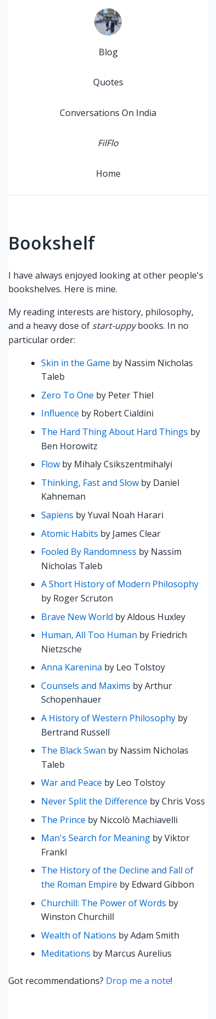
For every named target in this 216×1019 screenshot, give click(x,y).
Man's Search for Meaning (95, 838)
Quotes (108, 82)
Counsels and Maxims (85, 686)
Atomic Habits (69, 534)
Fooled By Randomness (89, 552)
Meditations (65, 953)
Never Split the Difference (94, 801)
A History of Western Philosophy (108, 718)
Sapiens (57, 515)
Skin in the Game (75, 363)
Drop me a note (138, 981)
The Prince (63, 820)
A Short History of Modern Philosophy (119, 584)
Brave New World (77, 617)
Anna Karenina (71, 667)
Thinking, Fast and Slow (90, 483)
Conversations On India (108, 113)
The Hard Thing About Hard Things (114, 432)
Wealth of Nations (78, 935)
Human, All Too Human (89, 635)
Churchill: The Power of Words (103, 903)
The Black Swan (73, 750)
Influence (60, 413)
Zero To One (67, 395)
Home (108, 173)
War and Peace (71, 783)
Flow (50, 464)
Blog (108, 52)
